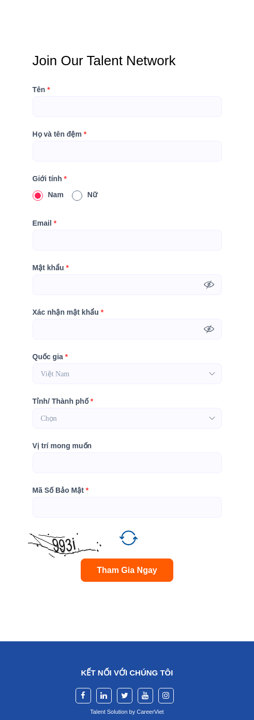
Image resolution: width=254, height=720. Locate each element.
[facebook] (83, 695)
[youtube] (145, 695)
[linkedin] (104, 695)
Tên (41, 89)
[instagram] (166, 695)
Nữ (84, 194)
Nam (48, 194)
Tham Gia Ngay (127, 570)
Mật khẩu (51, 267)
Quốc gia (50, 356)
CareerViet (150, 712)
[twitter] (124, 695)
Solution (118, 712)
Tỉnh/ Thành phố (63, 401)
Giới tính (50, 178)
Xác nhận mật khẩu (68, 312)
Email (45, 223)
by (133, 712)
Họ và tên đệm (60, 134)
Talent (98, 712)
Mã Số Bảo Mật (61, 490)
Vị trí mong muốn (62, 446)
